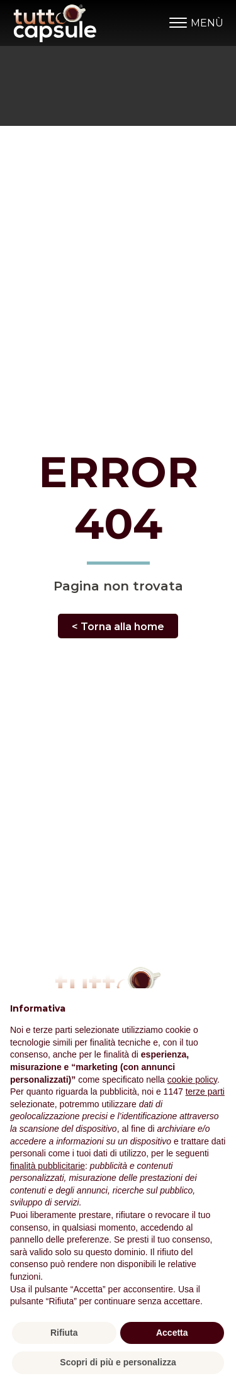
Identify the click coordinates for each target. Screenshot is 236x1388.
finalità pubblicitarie (47, 1166)
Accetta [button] (172, 1333)
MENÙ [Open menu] (196, 23)
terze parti (205, 1091)
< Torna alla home (118, 627)
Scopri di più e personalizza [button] (118, 1362)
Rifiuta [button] (64, 1333)
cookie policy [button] (192, 1080)
